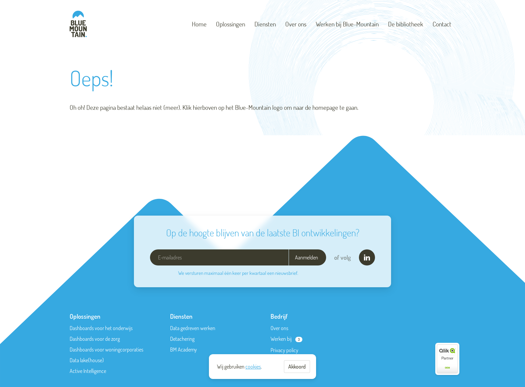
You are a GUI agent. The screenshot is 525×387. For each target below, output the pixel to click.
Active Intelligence (88, 371)
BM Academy (183, 349)
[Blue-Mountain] (78, 24)
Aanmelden (306, 257)
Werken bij (281, 338)
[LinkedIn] (367, 257)
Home (199, 24)
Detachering (182, 338)
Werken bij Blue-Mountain (347, 24)
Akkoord (297, 366)
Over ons (295, 24)
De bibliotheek (405, 24)
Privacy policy (284, 350)
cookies (253, 366)
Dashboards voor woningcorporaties (106, 349)
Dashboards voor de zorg (95, 338)
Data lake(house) (87, 360)
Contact (442, 24)
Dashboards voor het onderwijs (101, 328)
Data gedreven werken (192, 328)
